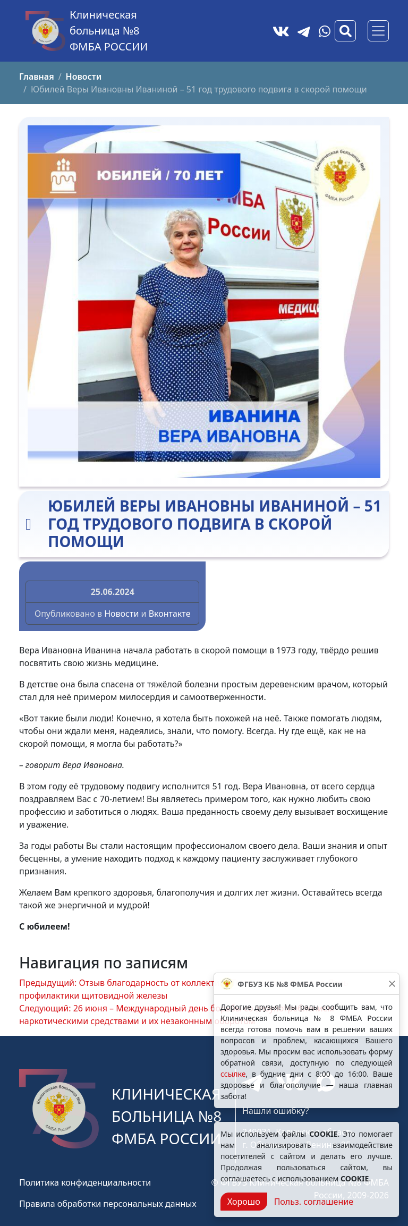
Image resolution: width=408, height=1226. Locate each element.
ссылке (232, 1074)
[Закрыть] (392, 983)
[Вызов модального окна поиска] (345, 30)
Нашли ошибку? (275, 1111)
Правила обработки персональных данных (108, 1204)
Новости (121, 613)
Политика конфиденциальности (85, 1182)
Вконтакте (170, 613)
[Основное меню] (378, 30)
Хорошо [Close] (243, 1201)
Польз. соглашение (313, 1201)
